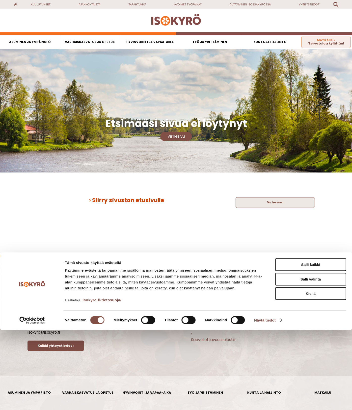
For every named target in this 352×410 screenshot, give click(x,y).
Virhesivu (176, 136)
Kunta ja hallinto (270, 42)
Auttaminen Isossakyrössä (250, 4)
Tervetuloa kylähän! (326, 42)
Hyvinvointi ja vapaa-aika (150, 42)
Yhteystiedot (309, 4)
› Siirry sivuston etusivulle (126, 200)
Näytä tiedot (265, 400)
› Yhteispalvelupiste (209, 327)
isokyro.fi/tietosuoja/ (101, 380)
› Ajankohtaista (204, 297)
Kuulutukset (41, 4)
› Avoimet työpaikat (209, 303)
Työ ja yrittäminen (209, 42)
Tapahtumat (137, 4)
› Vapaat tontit (205, 321)
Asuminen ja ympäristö (30, 42)
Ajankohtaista (89, 4)
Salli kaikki (310, 345)
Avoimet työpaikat (187, 4)
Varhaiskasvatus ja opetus (90, 42)
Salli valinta (310, 359)
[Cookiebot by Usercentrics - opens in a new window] (32, 400)
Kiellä (311, 373)
